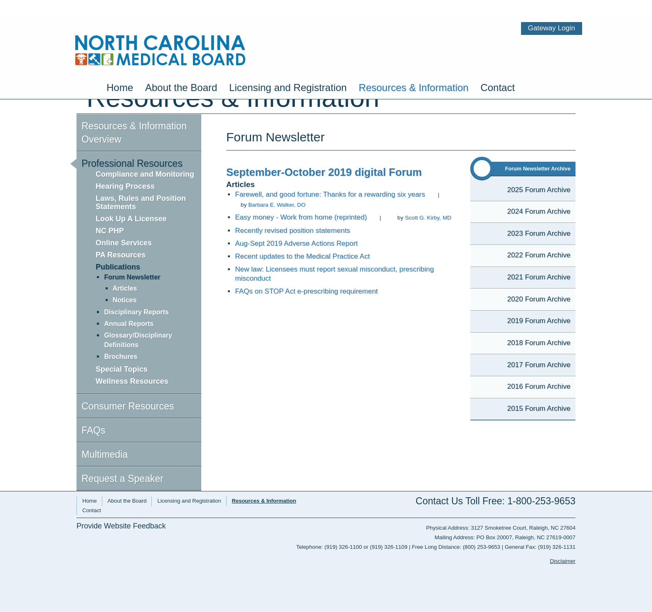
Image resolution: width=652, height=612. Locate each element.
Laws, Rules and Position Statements (141, 202)
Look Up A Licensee (131, 219)
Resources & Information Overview (134, 133)
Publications (118, 267)
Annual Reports (128, 323)
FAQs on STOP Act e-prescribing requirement (306, 291)
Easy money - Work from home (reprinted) (301, 217)
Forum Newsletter (132, 277)
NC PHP (110, 231)
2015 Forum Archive (538, 408)
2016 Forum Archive (538, 386)
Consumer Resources (128, 406)
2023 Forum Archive (538, 233)
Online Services (124, 243)
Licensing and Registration (288, 61)
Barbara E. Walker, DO (277, 205)
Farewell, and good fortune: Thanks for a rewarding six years (330, 194)
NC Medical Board (160, 28)
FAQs (94, 430)
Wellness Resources (132, 381)
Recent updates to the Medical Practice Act (302, 256)
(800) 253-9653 (481, 547)
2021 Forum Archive (538, 277)
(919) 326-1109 (389, 547)
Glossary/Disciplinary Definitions (138, 340)
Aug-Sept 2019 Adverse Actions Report (296, 243)
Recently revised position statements (292, 230)
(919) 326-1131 (556, 547)
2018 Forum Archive (538, 343)
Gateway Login (551, 6)
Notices (125, 300)
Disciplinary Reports (136, 312)
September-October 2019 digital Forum (324, 172)
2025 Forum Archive (538, 190)
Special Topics (122, 369)
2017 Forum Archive (538, 365)
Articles (125, 288)
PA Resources (121, 255)
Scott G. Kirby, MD (428, 218)
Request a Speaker (122, 478)
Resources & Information (414, 61)
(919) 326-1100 (343, 547)
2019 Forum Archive (538, 321)
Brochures (120, 356)
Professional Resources (132, 163)
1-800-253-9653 (541, 501)
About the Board (181, 61)
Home (119, 61)
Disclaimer (562, 561)
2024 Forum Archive (538, 211)
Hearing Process (125, 186)
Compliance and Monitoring (145, 174)
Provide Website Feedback (121, 526)
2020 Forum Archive (538, 299)
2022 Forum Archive (538, 255)
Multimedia (105, 454)
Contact (497, 61)
